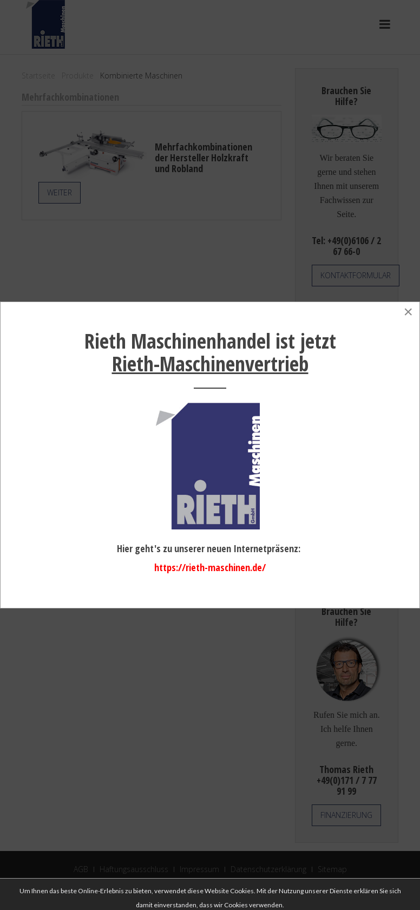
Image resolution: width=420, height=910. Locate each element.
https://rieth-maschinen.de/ (210, 567)
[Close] (408, 312)
